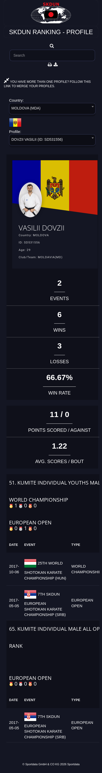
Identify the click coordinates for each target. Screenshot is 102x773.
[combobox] (52, 109)
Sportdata (73, 764)
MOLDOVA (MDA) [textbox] (26, 108)
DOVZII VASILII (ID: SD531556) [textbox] (37, 139)
